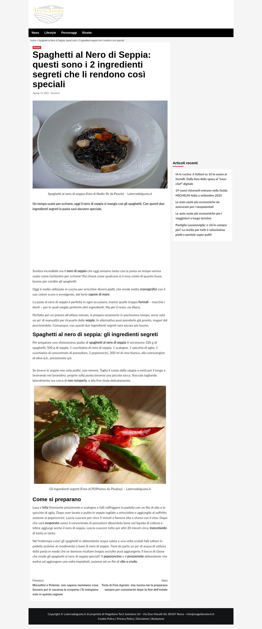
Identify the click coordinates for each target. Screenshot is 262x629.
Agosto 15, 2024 (41, 97)
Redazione (157, 623)
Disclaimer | (143, 623)
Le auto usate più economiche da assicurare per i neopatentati (198, 209)
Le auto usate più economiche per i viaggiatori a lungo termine (199, 220)
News (35, 32)
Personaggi (69, 32)
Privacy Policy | (126, 623)
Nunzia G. (55, 97)
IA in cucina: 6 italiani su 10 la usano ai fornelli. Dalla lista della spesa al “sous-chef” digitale (201, 183)
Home (34, 42)
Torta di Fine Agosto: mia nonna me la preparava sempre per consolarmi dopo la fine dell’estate (134, 589)
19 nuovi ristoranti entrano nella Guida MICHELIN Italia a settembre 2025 (201, 197)
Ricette (87, 32)
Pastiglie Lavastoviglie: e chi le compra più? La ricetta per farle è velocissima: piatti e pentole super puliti (201, 234)
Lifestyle (50, 32)
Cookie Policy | (107, 623)
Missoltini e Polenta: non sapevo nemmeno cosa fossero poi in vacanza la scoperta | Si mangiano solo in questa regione (66, 591)
